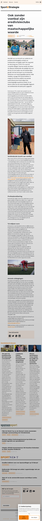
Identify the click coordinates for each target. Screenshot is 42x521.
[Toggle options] (29, 514)
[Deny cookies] (34, 517)
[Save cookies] (24, 517)
